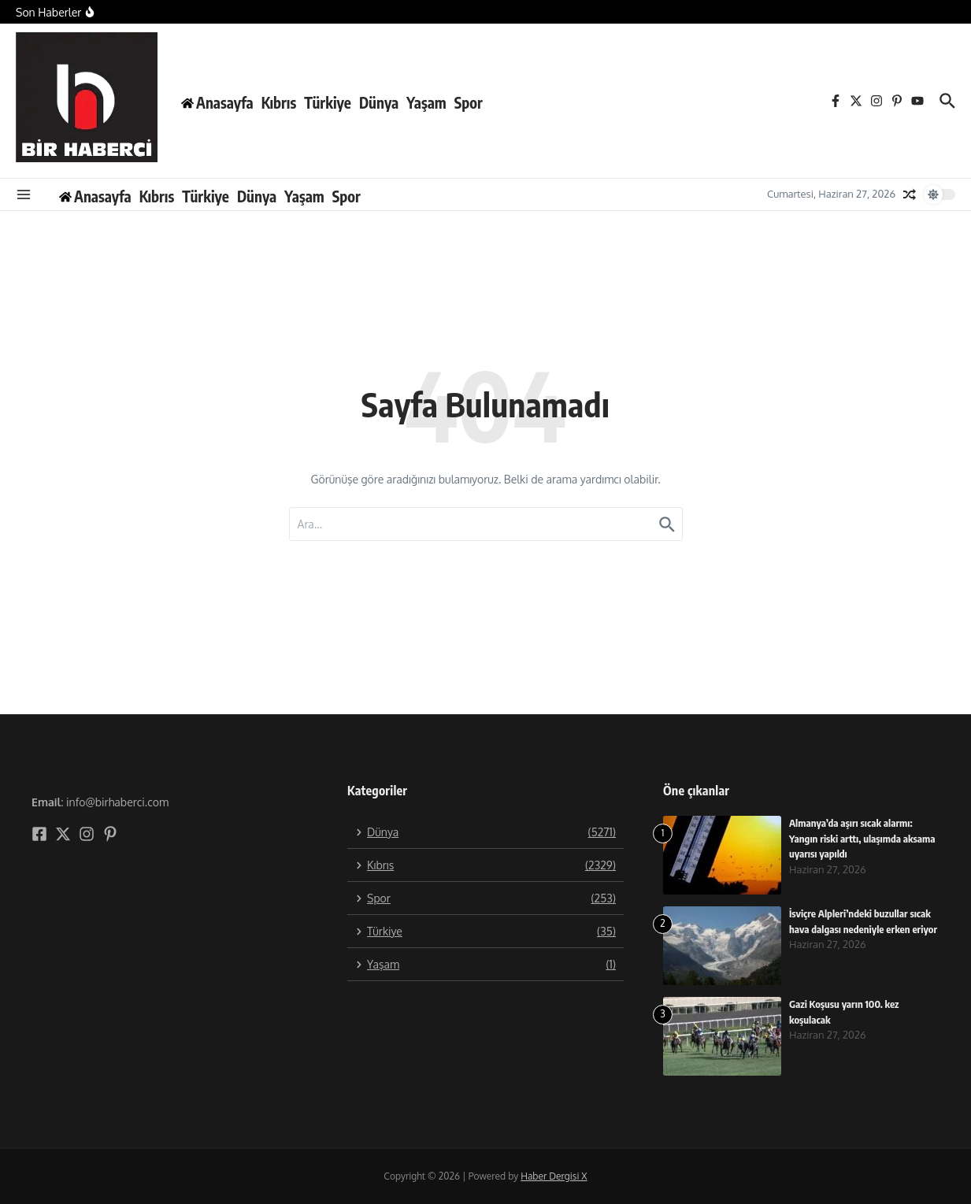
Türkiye (327, 102)
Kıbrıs (279, 102)
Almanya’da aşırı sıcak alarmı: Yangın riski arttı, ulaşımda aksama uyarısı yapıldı (862, 838)
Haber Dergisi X (554, 1176)
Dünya (378, 102)
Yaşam (426, 102)
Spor (468, 102)
